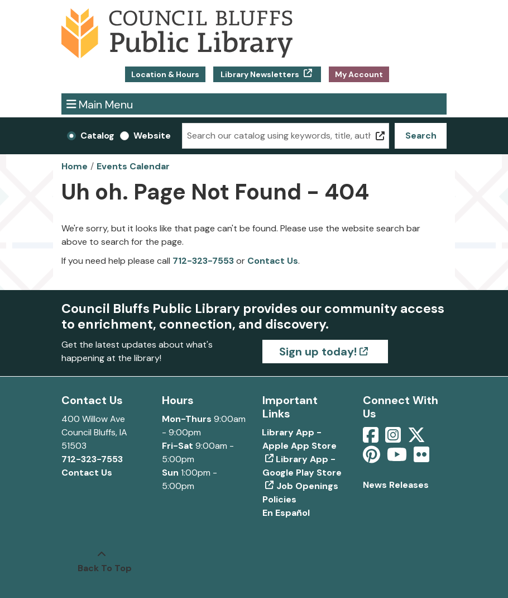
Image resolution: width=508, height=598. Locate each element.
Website (152, 135)
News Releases (396, 485)
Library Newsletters (260, 74)
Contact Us (272, 261)
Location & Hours (165, 74)
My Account (359, 74)
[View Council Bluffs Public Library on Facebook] (372, 438)
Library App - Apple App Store (299, 439)
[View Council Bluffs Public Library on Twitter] (418, 438)
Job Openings (307, 486)
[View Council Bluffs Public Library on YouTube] (398, 458)
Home (74, 166)
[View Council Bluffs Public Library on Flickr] (421, 458)
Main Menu (99, 103)
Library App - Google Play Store (302, 465)
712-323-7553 (203, 261)
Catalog (97, 135)
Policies (279, 499)
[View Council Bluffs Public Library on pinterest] (372, 458)
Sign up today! (318, 351)
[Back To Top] (101, 561)
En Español (286, 513)
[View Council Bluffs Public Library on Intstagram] (394, 438)
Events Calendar (133, 166)
